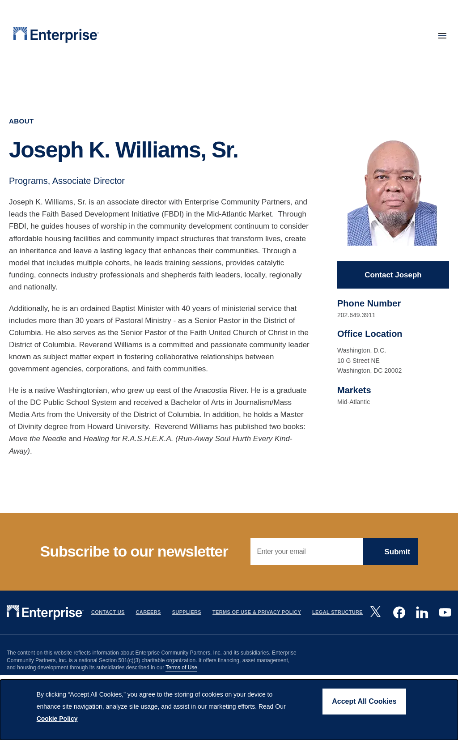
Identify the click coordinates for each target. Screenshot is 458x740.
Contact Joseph (393, 275)
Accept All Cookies (364, 701)
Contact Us (108, 612)
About (21, 121)
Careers (148, 612)
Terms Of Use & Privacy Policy (256, 612)
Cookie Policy (57, 718)
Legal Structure (337, 612)
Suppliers (186, 612)
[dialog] (229, 710)
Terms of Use (181, 667)
